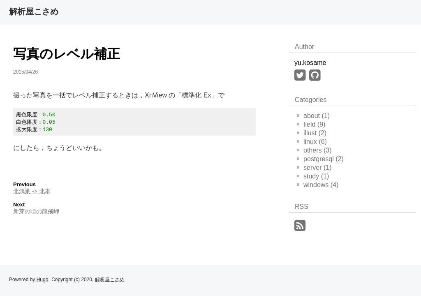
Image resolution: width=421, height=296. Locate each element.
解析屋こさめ (33, 11)
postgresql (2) (320, 158)
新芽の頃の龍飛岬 (36, 212)
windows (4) (317, 184)
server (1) (314, 167)
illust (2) (311, 133)
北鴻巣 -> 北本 (32, 192)
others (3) (314, 150)
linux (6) (312, 141)
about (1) (313, 115)
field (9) (311, 124)
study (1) (313, 176)
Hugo (43, 279)
